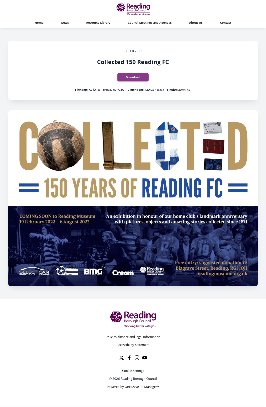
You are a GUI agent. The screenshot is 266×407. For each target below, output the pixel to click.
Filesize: (172, 89)
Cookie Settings (133, 371)
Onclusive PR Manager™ (142, 387)
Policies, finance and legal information (133, 337)
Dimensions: (135, 89)
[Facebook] (129, 357)
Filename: (82, 89)
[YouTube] (144, 357)
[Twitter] (121, 357)
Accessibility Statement (133, 345)
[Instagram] (137, 357)
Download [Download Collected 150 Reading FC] (133, 77)
